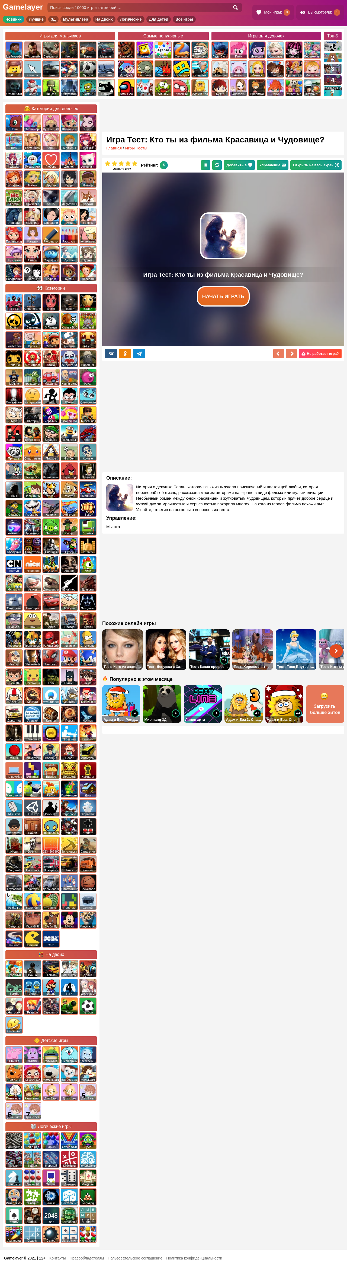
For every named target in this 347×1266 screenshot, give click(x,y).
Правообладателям (87, 1258)
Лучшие (36, 19)
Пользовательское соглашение (135, 1258)
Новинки (13, 19)
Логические (131, 19)
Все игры (184, 19)
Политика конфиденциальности (194, 1258)
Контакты (57, 1258)
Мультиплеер (75, 19)
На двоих (104, 19)
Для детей (158, 19)
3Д (53, 19)
